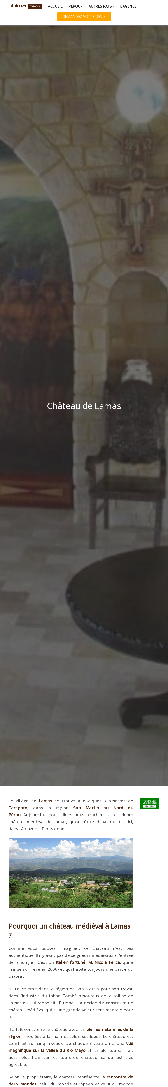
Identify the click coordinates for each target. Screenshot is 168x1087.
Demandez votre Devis (84, 16)
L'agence (128, 6)
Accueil (55, 6)
